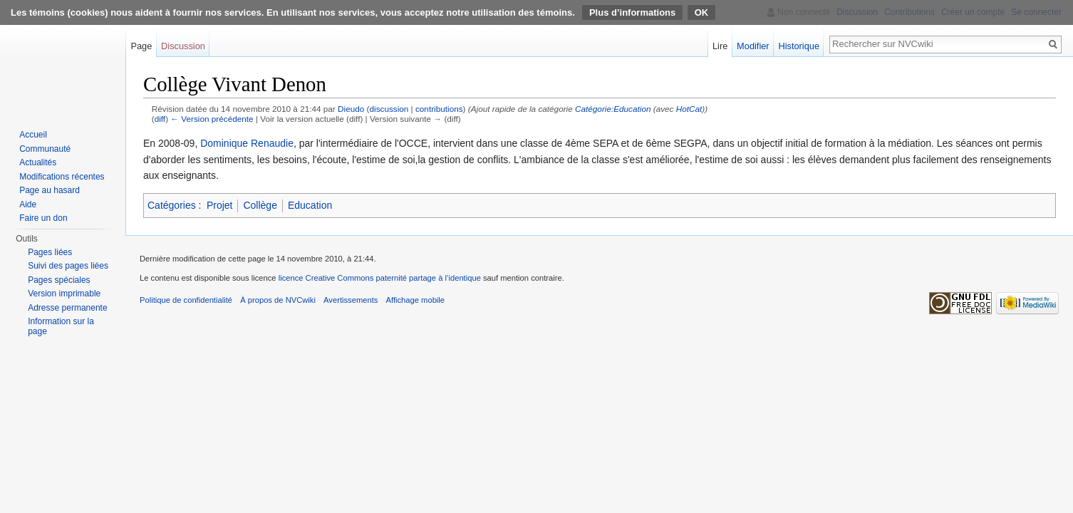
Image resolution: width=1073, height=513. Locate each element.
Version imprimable (64, 294)
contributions (439, 108)
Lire (719, 46)
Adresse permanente (67, 308)
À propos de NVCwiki (278, 300)
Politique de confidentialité (186, 300)
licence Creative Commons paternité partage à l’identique (380, 278)
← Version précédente (211, 118)
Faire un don (43, 218)
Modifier (753, 46)
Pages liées (50, 252)
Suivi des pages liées (68, 266)
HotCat (689, 108)
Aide (27, 204)
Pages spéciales (59, 280)
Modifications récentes (61, 177)
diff (160, 118)
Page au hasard (49, 190)
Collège (259, 205)
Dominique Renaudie (247, 143)
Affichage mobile (415, 300)
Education (310, 205)
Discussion (183, 46)
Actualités (37, 162)
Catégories (171, 205)
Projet (220, 205)
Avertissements (350, 300)
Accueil (33, 135)
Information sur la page (61, 326)
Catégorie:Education (612, 108)
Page (141, 46)
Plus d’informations (632, 12)
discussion (388, 108)
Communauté (45, 149)
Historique (798, 46)
